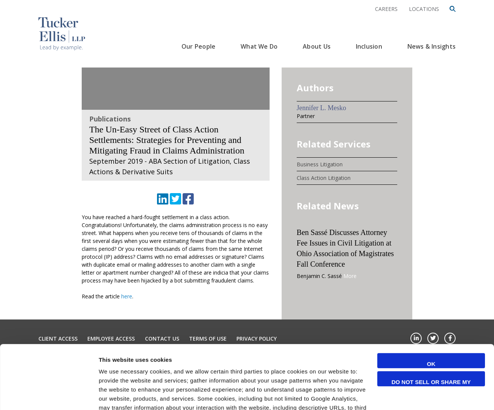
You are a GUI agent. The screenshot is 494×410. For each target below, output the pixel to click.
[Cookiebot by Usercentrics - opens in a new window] (49, 395)
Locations (424, 8)
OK (431, 304)
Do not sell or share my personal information (431, 323)
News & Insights (431, 46)
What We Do (259, 46)
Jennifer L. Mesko (321, 108)
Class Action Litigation (324, 177)
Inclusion (369, 46)
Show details (116, 395)
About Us (317, 46)
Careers (386, 8)
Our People (198, 46)
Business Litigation (320, 164)
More (350, 275)
